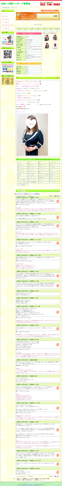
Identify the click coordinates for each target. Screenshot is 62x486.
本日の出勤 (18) (5, 19)
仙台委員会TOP (5, 7)
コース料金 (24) (5, 22)
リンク (44, 479)
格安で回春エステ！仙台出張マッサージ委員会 (30, 484)
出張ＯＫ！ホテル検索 (20, 479)
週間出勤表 (25, 478)
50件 (58, 476)
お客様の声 (36, 478)
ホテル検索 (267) (6, 28)
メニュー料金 (30, 478)
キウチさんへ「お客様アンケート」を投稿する (28, 193)
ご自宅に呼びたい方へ (37, 479)
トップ (14, 478)
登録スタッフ (19, 478)
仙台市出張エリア (29, 479)
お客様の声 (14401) (7, 25)
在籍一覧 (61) (5, 16)
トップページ (5, 13)
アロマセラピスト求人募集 (44, 478)
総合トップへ (10, 75)
